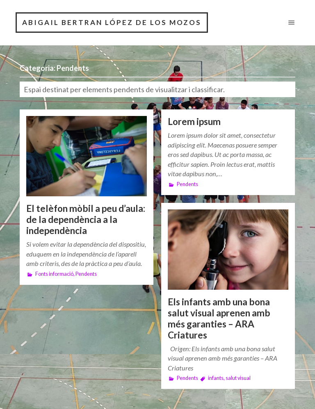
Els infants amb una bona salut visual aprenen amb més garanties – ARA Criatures (219, 318)
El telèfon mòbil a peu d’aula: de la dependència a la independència (85, 219)
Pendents (86, 274)
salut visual (238, 378)
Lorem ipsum (194, 121)
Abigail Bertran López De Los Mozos (111, 22)
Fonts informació (54, 274)
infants (216, 378)
